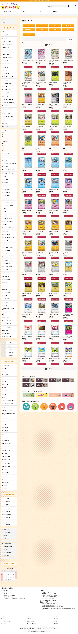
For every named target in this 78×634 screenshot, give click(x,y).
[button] (70, 11)
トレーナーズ (68, 25)
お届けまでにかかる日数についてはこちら (48, 600)
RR (28, 25)
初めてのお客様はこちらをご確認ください (17, 598)
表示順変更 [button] (70, 39)
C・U (55, 25)
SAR (68, 29)
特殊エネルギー (28, 29)
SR (55, 29)
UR (28, 34)
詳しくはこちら (11, 595)
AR (42, 29)
